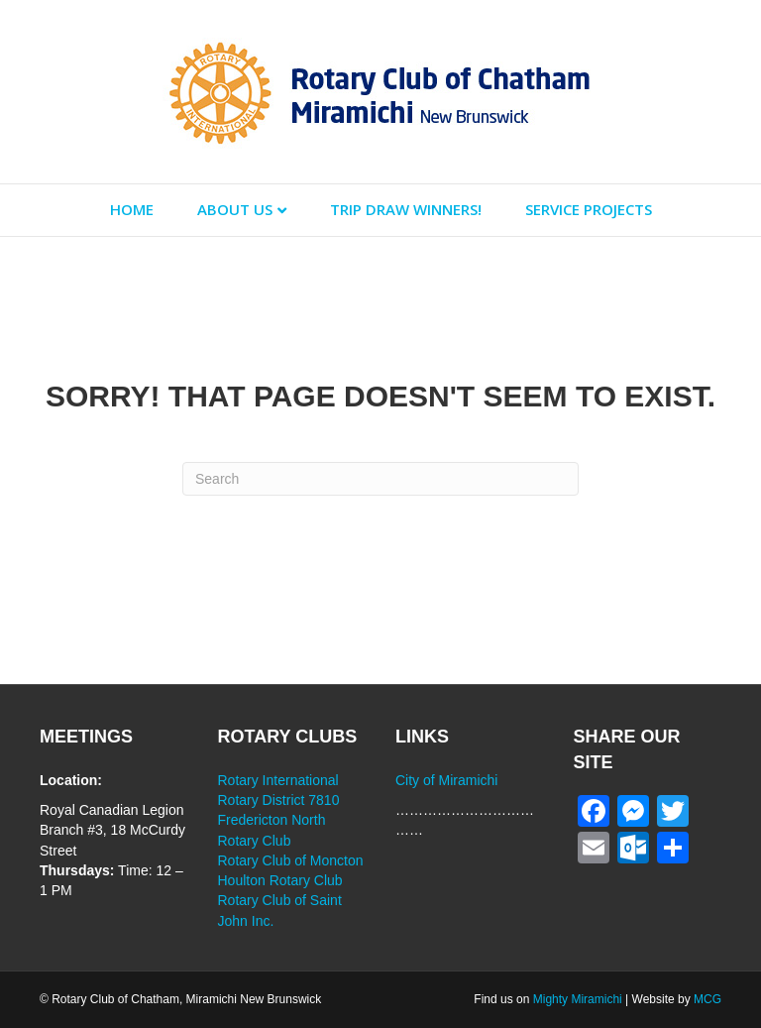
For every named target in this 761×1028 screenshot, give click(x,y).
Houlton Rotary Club (280, 880)
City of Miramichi (446, 780)
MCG (707, 999)
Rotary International (278, 780)
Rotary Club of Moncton (291, 860)
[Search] (380, 479)
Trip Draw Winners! (406, 209)
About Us (234, 209)
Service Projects (588, 209)
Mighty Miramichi (577, 999)
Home (132, 209)
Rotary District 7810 (279, 800)
